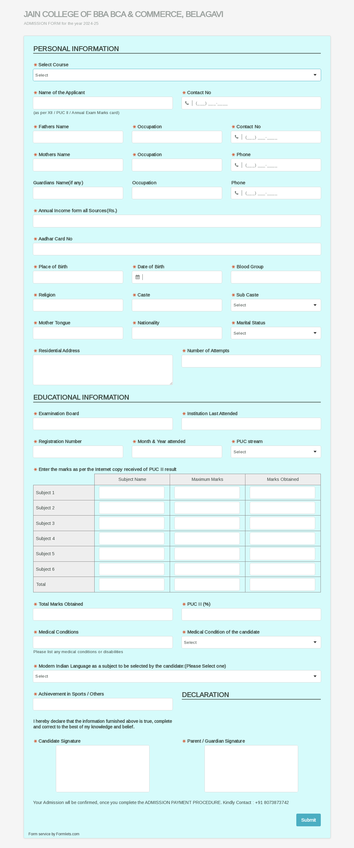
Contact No (196, 92)
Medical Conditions (56, 632)
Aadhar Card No (53, 238)
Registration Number (57, 441)
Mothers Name (51, 154)
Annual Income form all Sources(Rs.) (75, 210)
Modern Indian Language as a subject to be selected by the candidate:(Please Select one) (129, 666)
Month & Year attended (158, 441)
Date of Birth (148, 266)
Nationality (145, 322)
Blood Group (247, 266)
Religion (44, 294)
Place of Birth (50, 266)
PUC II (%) (196, 604)
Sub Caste (244, 294)
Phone (240, 154)
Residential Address (56, 350)
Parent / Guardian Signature (213, 741)
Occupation (147, 126)
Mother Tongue (51, 322)
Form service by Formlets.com (54, 834)
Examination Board (56, 413)
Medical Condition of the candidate (221, 632)
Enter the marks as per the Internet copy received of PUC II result (105, 469)
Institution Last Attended (210, 413)
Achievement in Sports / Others (68, 693)
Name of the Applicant (59, 92)
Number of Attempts (206, 350)
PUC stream (246, 441)
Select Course (51, 64)
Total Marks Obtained (58, 604)
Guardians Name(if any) (58, 182)
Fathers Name (51, 126)
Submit (308, 820)
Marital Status (248, 322)
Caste (141, 294)
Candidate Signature (57, 741)
